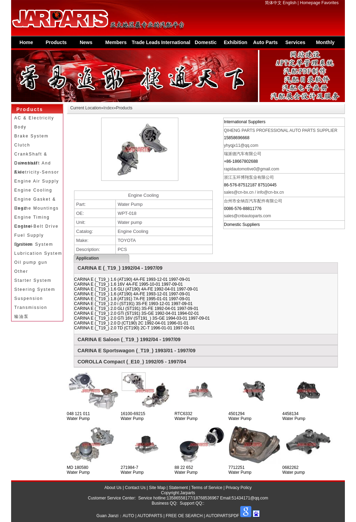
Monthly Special (325, 44)
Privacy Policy (239, 487)
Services (295, 42)
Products (56, 42)
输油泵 (21, 316)
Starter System (32, 280)
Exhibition (236, 42)
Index (108, 108)
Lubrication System (38, 253)
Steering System (34, 289)
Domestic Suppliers (206, 44)
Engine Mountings (36, 208)
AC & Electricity (34, 118)
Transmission (30, 307)
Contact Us (135, 487)
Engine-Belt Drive (36, 226)
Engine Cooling (33, 190)
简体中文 (273, 2)
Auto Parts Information (265, 44)
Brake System (31, 136)
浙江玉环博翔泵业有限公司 (249, 177)
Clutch (22, 145)
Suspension (28, 298)
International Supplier (175, 44)
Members (116, 42)
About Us (112, 487)
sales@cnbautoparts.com (247, 215)
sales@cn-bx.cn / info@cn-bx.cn (254, 192)
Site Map (157, 487)
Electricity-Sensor (36, 172)
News (86, 42)
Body (20, 127)
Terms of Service (206, 487)
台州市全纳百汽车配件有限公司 (253, 201)
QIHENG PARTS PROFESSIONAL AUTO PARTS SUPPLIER (281, 130)
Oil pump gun (30, 262)
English (289, 2)
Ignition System (33, 244)
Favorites (330, 2)
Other (21, 271)
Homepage (310, 2)
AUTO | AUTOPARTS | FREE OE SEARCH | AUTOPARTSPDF (181, 515)
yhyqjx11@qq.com (241, 145)
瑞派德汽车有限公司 (242, 153)
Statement (178, 487)
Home (26, 42)
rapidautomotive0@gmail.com (251, 169)
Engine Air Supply (36, 181)
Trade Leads (146, 42)
